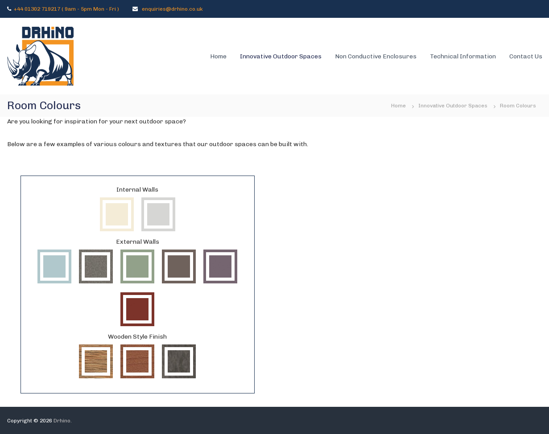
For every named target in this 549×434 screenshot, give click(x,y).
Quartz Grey (96, 266)
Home (218, 56)
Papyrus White (117, 214)
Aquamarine (54, 266)
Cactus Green (137, 266)
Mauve (220, 266)
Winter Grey (158, 214)
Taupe (179, 266)
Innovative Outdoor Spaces (281, 56)
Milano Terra (96, 361)
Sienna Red (137, 309)
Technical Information (463, 56)
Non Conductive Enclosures (376, 56)
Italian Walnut (137, 361)
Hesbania (179, 361)
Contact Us (525, 56)
